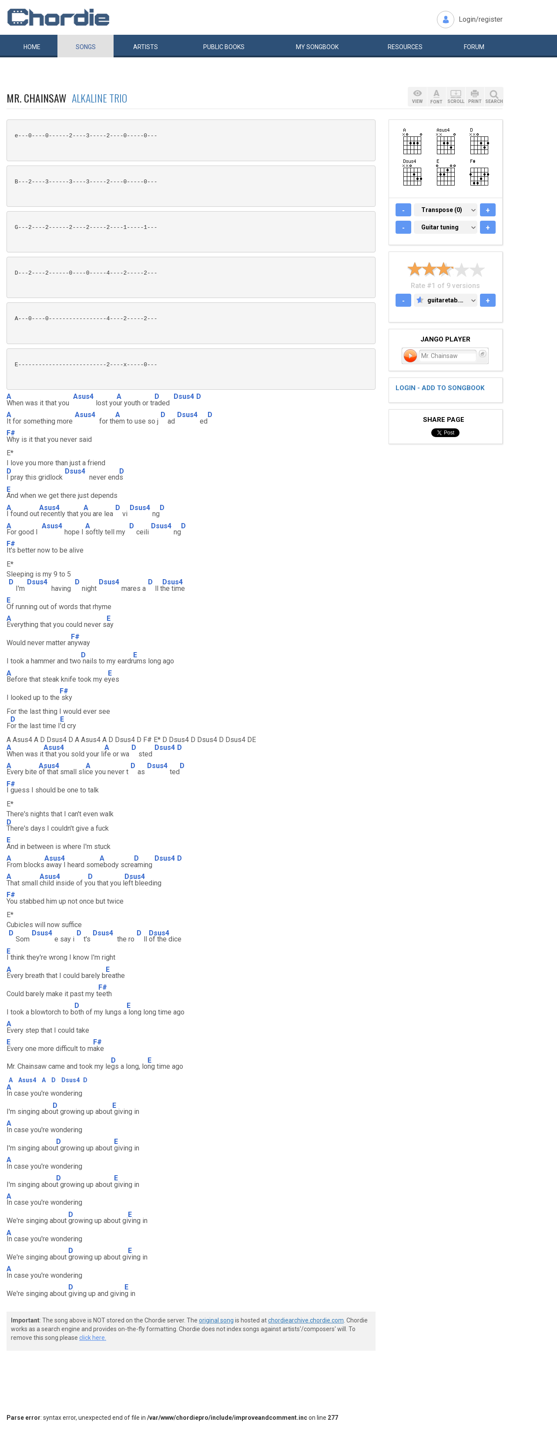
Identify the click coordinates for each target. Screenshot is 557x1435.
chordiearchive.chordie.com (306, 1320)
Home (31, 46)
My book (317, 46)
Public (224, 46)
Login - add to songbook (440, 388)
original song (216, 1320)
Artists (145, 46)
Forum (474, 46)
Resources (405, 46)
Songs (86, 46)
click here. (92, 1337)
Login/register (481, 19)
